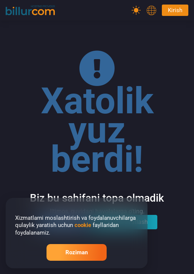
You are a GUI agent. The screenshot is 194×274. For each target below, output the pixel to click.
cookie (82, 225)
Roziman (76, 252)
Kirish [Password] (175, 10)
